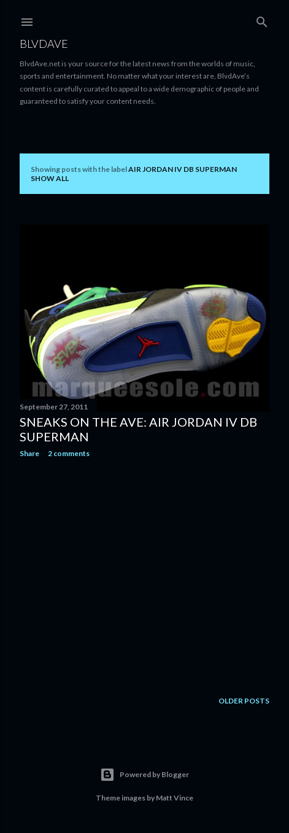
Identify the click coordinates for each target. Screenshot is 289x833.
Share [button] (29, 453)
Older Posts (243, 700)
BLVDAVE (44, 43)
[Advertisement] (144, 575)
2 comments (69, 453)
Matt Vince (174, 797)
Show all (50, 178)
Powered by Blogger (144, 774)
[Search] (262, 19)
